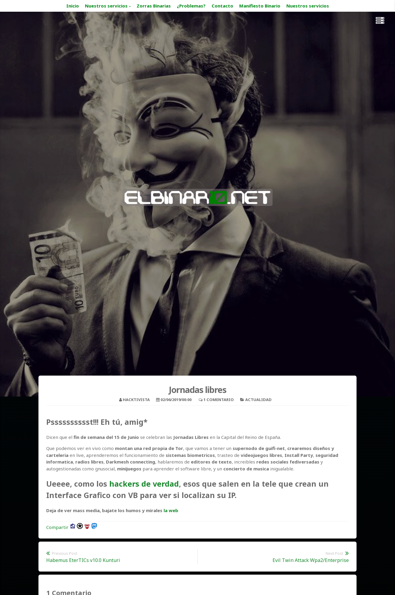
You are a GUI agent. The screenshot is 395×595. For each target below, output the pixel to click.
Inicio (72, 6)
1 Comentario (219, 399)
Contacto (222, 6)
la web (171, 510)
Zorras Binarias (154, 6)
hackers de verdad (144, 484)
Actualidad (258, 399)
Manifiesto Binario (259, 6)
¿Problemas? (191, 6)
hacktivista (136, 399)
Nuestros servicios (106, 6)
